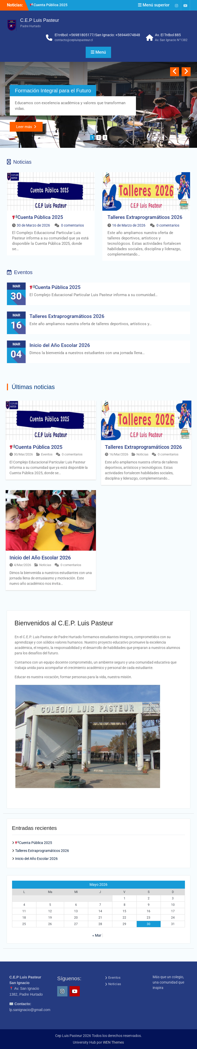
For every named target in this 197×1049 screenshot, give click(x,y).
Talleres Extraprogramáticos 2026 (144, 217)
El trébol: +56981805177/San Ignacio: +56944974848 (97, 35)
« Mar (96, 935)
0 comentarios (72, 225)
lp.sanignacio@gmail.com (30, 1010)
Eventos (47, 454)
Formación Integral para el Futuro (53, 90)
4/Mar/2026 (22, 565)
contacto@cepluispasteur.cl (74, 40)
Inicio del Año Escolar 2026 (59, 345)
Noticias (142, 454)
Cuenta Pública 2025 (48, 5)
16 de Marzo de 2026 (128, 225)
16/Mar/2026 (118, 454)
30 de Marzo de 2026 (33, 225)
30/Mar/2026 (23, 454)
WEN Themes (113, 1042)
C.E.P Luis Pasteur (39, 20)
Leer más (24, 126)
